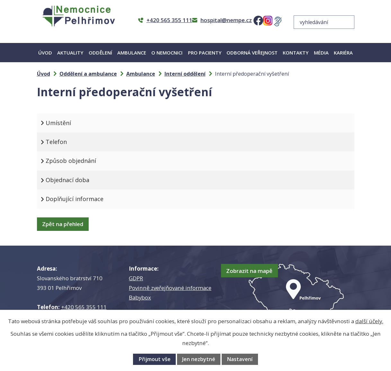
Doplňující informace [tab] (80, 199)
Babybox (140, 297)
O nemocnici (166, 52)
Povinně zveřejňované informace (170, 287)
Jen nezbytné (198, 359)
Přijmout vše (154, 359)
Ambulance (131, 52)
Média (321, 52)
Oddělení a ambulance (88, 73)
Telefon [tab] (62, 142)
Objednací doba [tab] (73, 180)
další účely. (369, 321)
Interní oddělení (185, 73)
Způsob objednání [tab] (76, 160)
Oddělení (100, 52)
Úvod (45, 52)
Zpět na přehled (65, 224)
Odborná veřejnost (252, 52)
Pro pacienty (204, 52)
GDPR (136, 278)
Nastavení (240, 359)
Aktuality (70, 52)
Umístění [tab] (64, 123)
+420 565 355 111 (84, 307)
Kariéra (343, 52)
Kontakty (295, 52)
